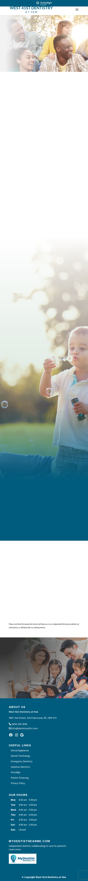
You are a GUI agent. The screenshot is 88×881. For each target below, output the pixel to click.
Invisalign (15, 772)
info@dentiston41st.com (23, 728)
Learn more (15, 849)
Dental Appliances (20, 750)
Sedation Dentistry (20, 766)
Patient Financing (20, 777)
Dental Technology (20, 755)
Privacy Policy (18, 783)
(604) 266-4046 (18, 724)
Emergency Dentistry (21, 761)
